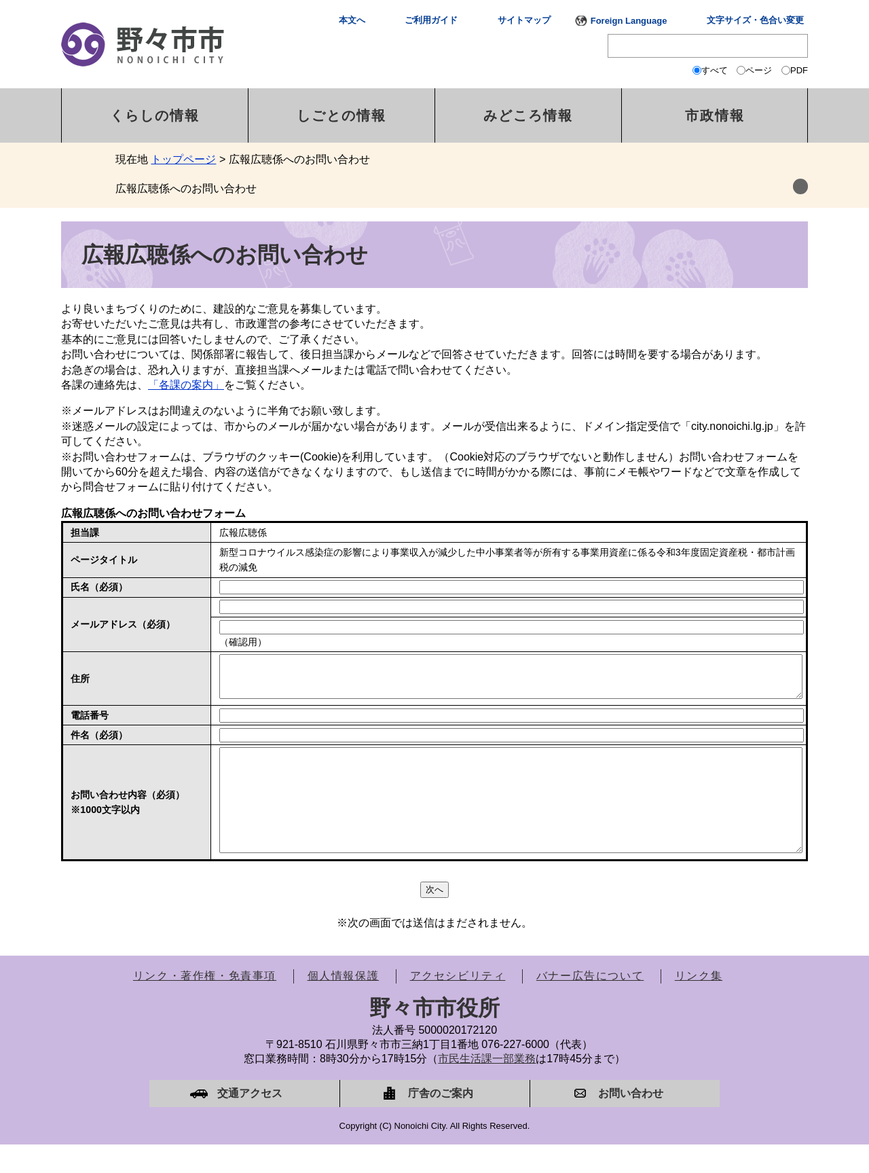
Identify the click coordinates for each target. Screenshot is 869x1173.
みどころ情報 (528, 115)
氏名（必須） (99, 586)
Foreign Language (629, 21)
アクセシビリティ (458, 1004)
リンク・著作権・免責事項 (204, 1004)
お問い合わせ (630, 1121)
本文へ (352, 20)
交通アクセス (249, 1121)
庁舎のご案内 (440, 1121)
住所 (80, 682)
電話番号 (90, 723)
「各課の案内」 (186, 385)
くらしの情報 (155, 115)
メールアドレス (123, 624)
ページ (758, 70)
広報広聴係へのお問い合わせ (186, 188)
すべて (714, 70)
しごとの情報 (341, 115)
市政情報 (715, 115)
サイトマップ (524, 20)
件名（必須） (99, 743)
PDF (799, 70)
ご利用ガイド (431, 20)
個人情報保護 (344, 1004)
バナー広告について (590, 1004)
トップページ (183, 159)
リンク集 (698, 1004)
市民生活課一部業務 (487, 1087)
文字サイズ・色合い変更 (755, 20)
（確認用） (243, 641)
